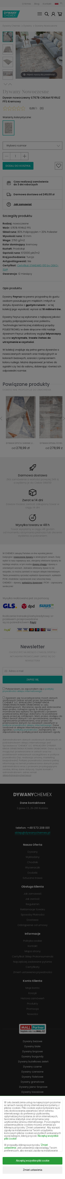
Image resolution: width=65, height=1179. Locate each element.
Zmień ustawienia (32, 1170)
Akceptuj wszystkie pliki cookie (32, 1160)
